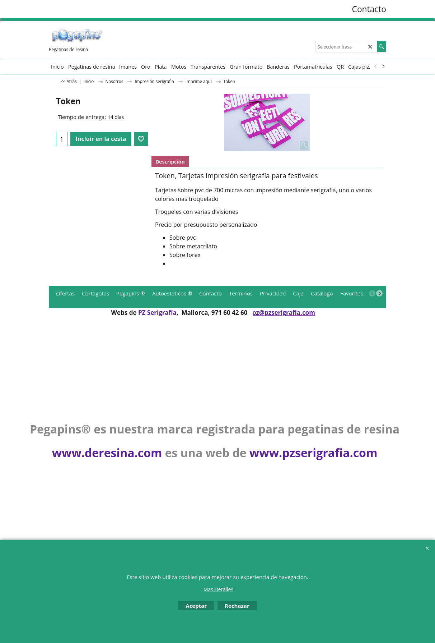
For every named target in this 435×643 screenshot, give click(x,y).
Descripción (170, 161)
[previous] (376, 66)
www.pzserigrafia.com (313, 452)
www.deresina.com (107, 452)
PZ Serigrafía (157, 312)
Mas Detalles (218, 589)
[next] (383, 66)
